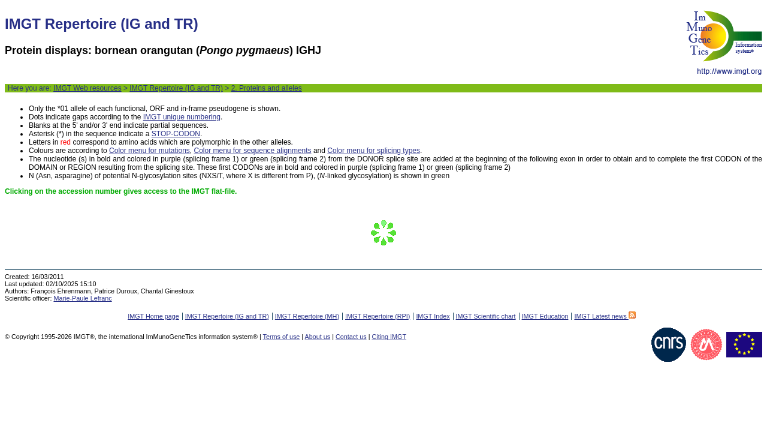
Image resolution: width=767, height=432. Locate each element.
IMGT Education (545, 316)
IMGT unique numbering (182, 117)
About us (318, 336)
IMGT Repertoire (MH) (307, 316)
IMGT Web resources (87, 88)
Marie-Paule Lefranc (82, 298)
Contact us (351, 336)
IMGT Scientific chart (486, 316)
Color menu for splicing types (373, 150)
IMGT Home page (153, 316)
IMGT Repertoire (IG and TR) (176, 88)
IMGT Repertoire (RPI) (377, 316)
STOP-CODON (176, 134)
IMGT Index (432, 316)
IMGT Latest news (604, 316)
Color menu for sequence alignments (252, 150)
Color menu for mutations (149, 150)
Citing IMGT (389, 336)
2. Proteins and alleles (266, 88)
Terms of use (281, 336)
